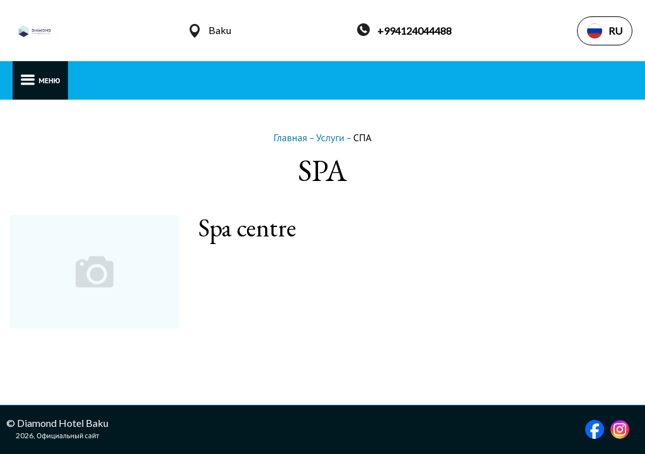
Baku (219, 30)
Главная (291, 137)
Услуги (331, 137)
